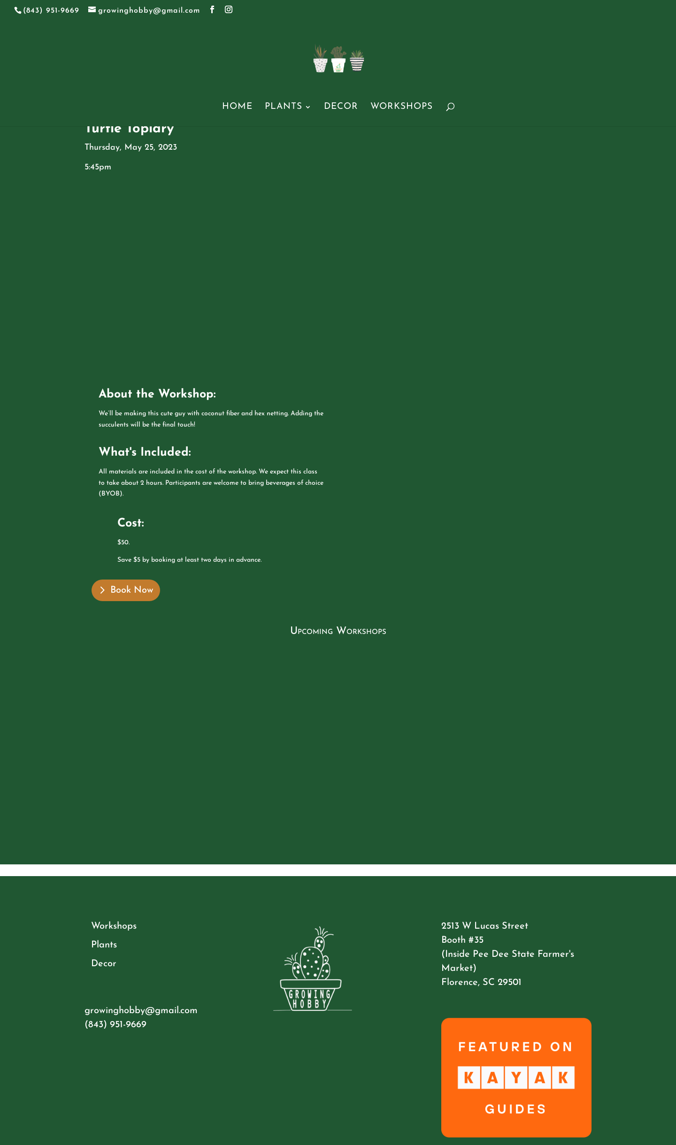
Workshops (401, 107)
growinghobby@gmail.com (141, 1010)
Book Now (132, 590)
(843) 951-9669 (115, 1025)
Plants (283, 107)
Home (237, 107)
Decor (341, 107)
